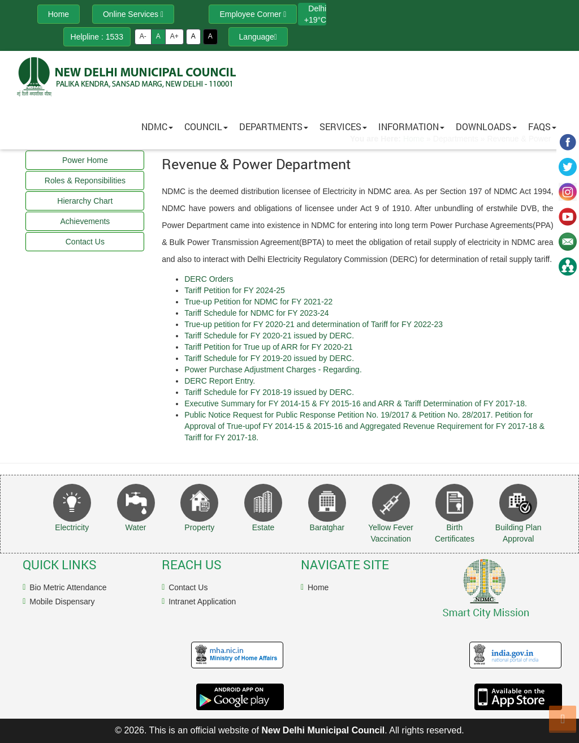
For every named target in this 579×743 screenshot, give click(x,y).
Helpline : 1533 (97, 36)
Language (258, 36)
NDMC (157, 126)
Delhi (317, 8)
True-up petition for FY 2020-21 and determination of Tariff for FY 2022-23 (313, 324)
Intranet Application (202, 601)
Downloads (486, 126)
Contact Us (188, 587)
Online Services (133, 14)
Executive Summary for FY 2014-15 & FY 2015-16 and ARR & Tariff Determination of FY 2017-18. (355, 403)
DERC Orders (208, 279)
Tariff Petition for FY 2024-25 (234, 290)
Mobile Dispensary (61, 601)
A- (143, 36)
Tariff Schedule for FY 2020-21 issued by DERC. (269, 335)
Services (343, 126)
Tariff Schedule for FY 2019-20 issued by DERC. (269, 358)
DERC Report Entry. (219, 380)
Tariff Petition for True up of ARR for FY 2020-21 (268, 346)
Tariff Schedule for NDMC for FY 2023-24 (256, 312)
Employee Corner (252, 14)
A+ (174, 36)
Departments (273, 126)
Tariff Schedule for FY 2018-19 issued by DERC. (269, 392)
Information (411, 126)
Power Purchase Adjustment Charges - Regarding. (273, 369)
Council (206, 126)
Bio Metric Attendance (67, 587)
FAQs (542, 126)
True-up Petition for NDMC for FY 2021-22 (258, 301)
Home (318, 587)
